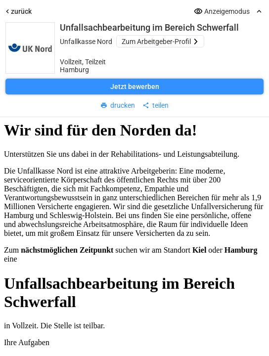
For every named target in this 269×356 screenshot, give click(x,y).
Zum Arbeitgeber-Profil (160, 41)
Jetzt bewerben (134, 86)
